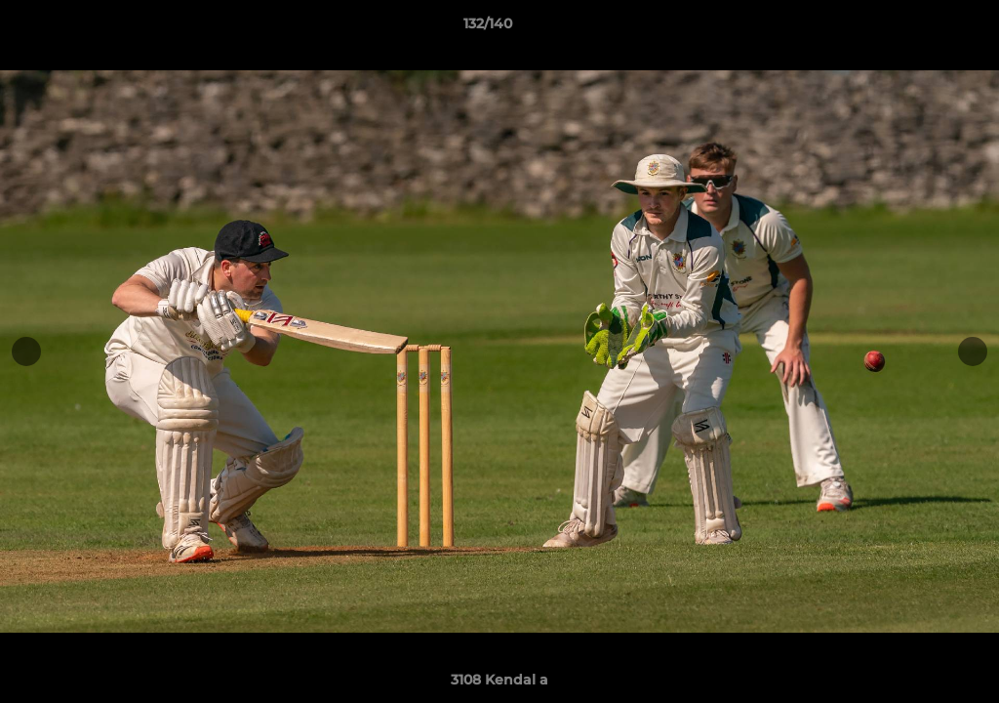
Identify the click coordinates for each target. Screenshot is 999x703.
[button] (917, 28)
